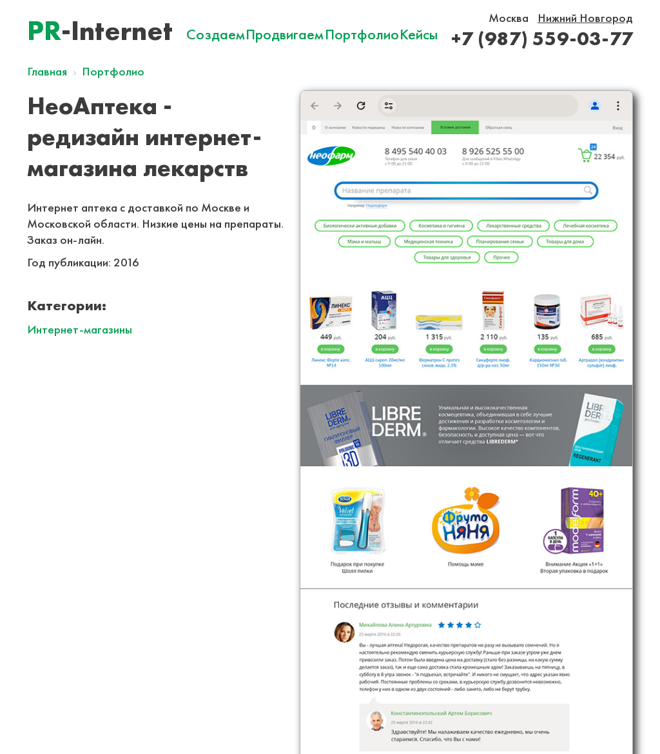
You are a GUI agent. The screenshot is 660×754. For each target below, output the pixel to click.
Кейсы (419, 34)
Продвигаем (285, 34)
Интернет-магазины (79, 329)
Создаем (215, 34)
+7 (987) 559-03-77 (542, 38)
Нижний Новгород (585, 18)
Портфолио (362, 34)
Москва (509, 18)
